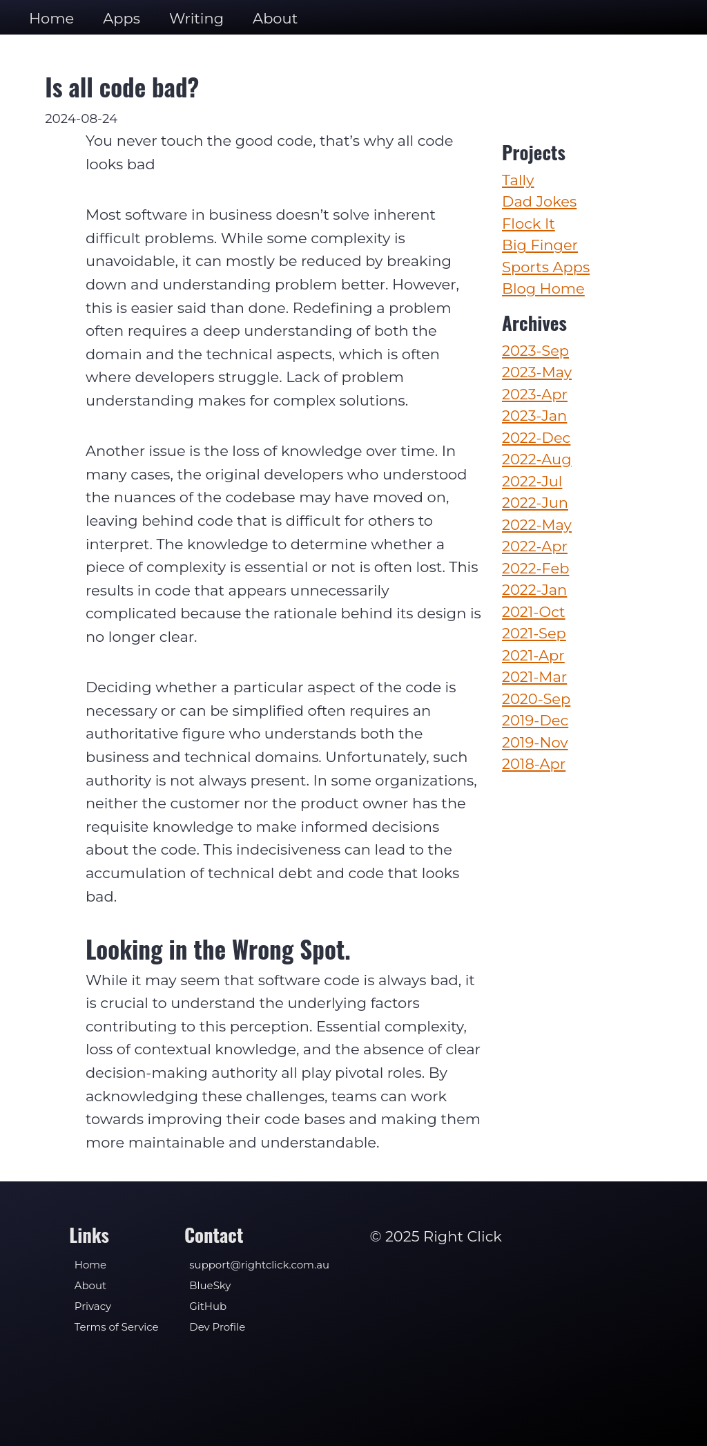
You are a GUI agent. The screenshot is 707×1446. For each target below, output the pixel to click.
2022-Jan (534, 589)
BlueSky (210, 1285)
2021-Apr (533, 655)
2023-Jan (534, 415)
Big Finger (540, 245)
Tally (518, 180)
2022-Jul (532, 481)
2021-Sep (534, 633)
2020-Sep (536, 698)
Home (51, 18)
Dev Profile (217, 1327)
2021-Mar (534, 676)
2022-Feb (535, 568)
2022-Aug (537, 459)
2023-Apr (535, 394)
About (275, 18)
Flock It (528, 223)
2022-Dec (536, 437)
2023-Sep (535, 350)
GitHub (207, 1306)
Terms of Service (117, 1327)
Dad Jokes (539, 201)
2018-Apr (533, 763)
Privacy (93, 1306)
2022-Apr (535, 546)
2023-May (537, 372)
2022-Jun (535, 502)
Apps (121, 18)
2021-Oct (533, 611)
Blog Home (543, 288)
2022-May (537, 524)
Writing (196, 18)
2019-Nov (535, 742)
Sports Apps (546, 267)
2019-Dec (535, 720)
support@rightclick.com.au (259, 1265)
